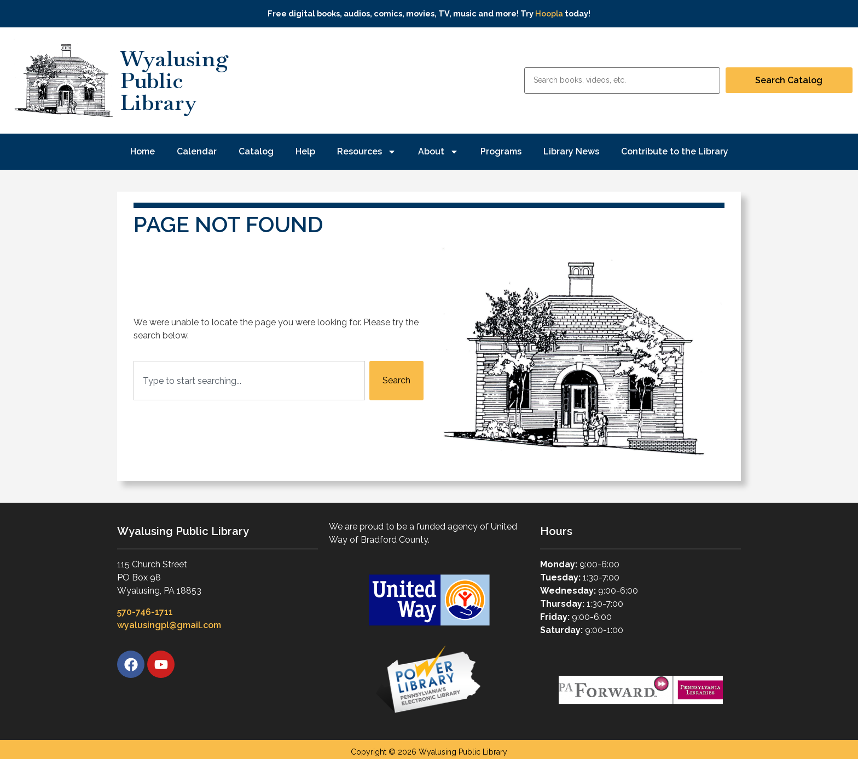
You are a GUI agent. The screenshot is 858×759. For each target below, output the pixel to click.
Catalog (256, 151)
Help (305, 151)
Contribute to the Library (674, 151)
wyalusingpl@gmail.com (169, 625)
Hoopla (549, 13)
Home (142, 151)
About (438, 152)
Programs (500, 151)
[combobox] (249, 380)
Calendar (197, 151)
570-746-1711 (145, 612)
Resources (366, 152)
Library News (571, 151)
